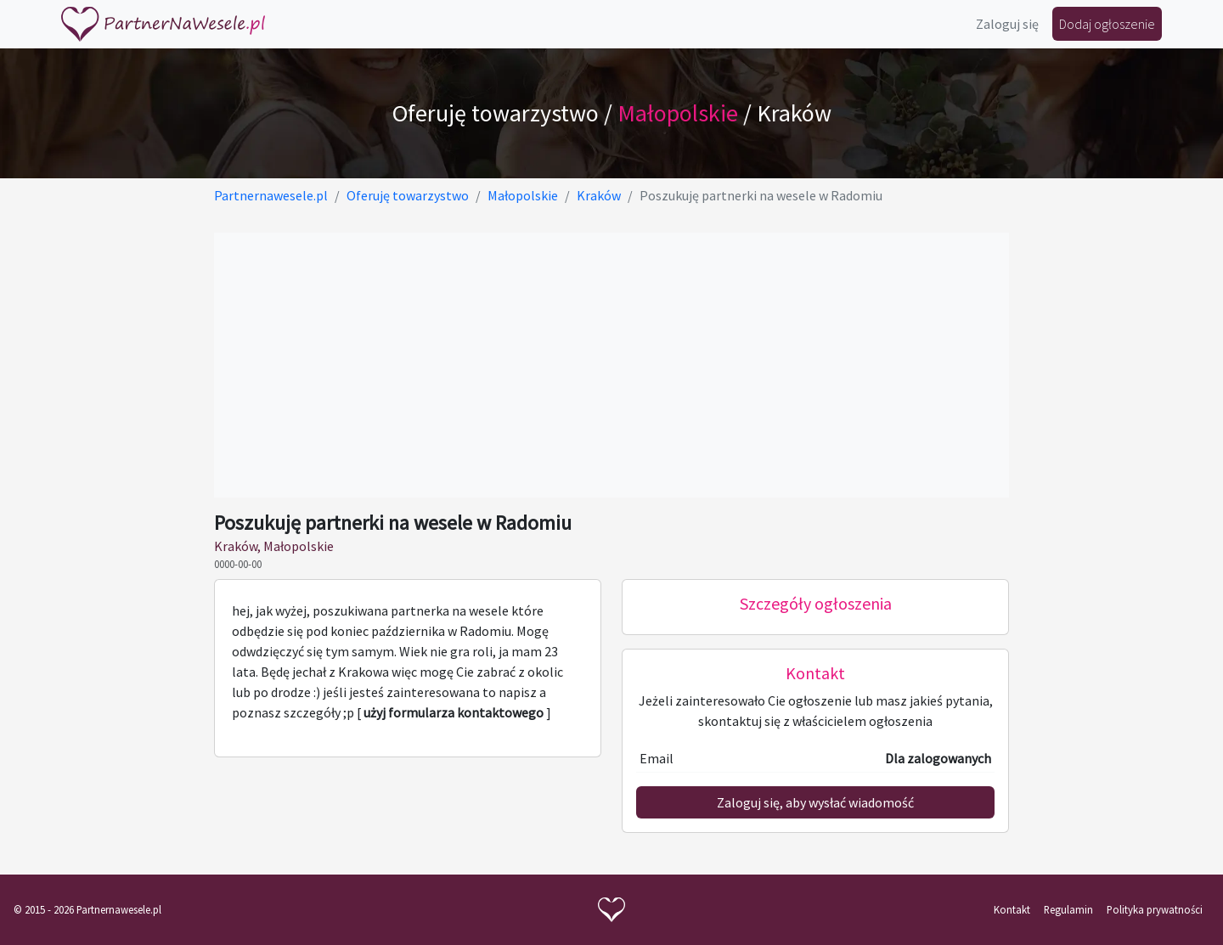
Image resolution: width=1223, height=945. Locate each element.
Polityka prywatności (1155, 909)
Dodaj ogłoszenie (1107, 23)
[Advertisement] (611, 365)
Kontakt (1012, 909)
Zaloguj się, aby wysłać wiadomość (815, 802)
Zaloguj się (1007, 23)
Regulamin (1068, 909)
